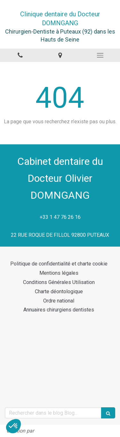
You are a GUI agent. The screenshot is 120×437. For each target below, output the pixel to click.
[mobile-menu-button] (100, 55)
